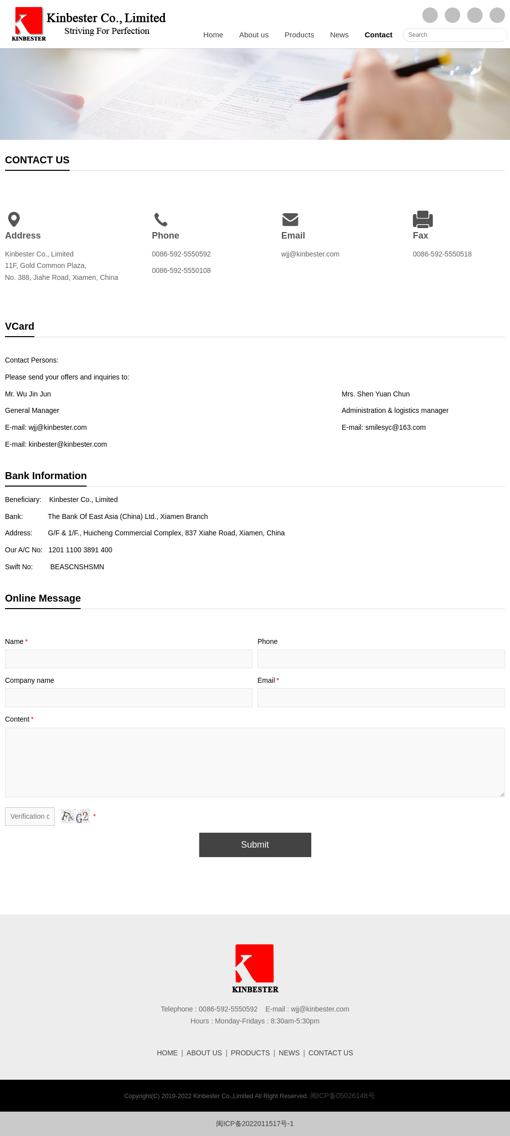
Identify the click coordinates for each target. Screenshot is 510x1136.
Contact (378, 34)
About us (253, 34)
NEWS (289, 1053)
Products (299, 34)
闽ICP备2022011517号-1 (255, 1124)
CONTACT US (330, 1053)
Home (213, 34)
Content (20, 719)
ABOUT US (204, 1053)
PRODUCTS (250, 1053)
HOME (167, 1053)
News (339, 34)
